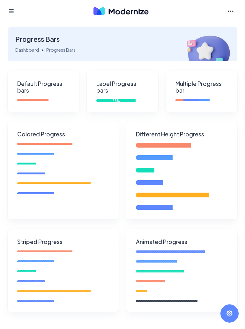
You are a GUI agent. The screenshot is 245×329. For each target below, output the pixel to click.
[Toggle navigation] (231, 11)
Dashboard (27, 50)
